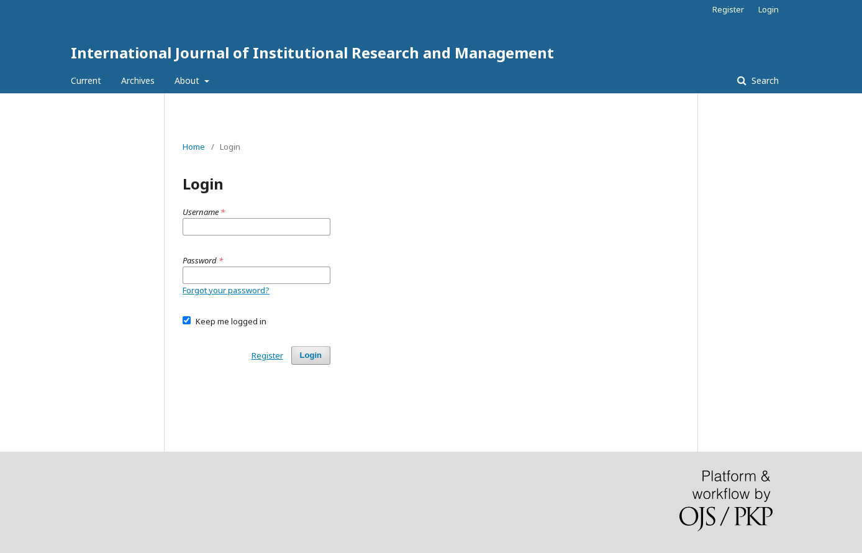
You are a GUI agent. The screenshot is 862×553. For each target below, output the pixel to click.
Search (764, 80)
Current (86, 80)
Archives (138, 80)
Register (728, 9)
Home (194, 146)
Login (768, 9)
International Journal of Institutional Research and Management (312, 52)
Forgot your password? (226, 290)
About (188, 80)
